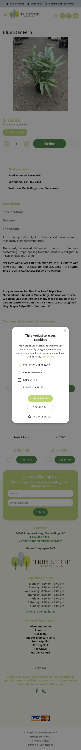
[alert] (40, 375)
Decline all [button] (40, 407)
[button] (40, 417)
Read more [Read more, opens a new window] (48, 356)
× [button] (64, 330)
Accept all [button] (40, 398)
